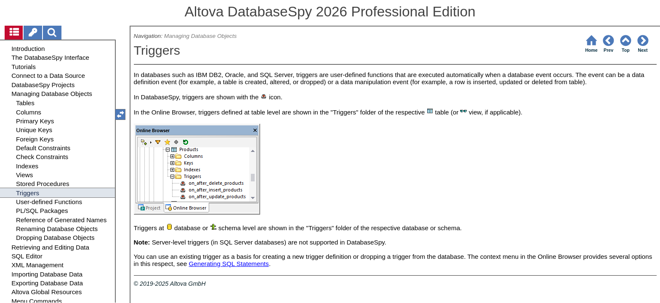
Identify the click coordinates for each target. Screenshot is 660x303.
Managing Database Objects (200, 36)
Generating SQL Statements (229, 263)
